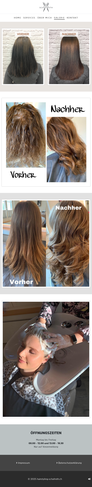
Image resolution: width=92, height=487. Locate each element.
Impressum (24, 463)
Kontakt (72, 18)
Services (29, 18)
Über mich (44, 18)
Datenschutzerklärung (70, 463)
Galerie (59, 18)
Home (17, 18)
